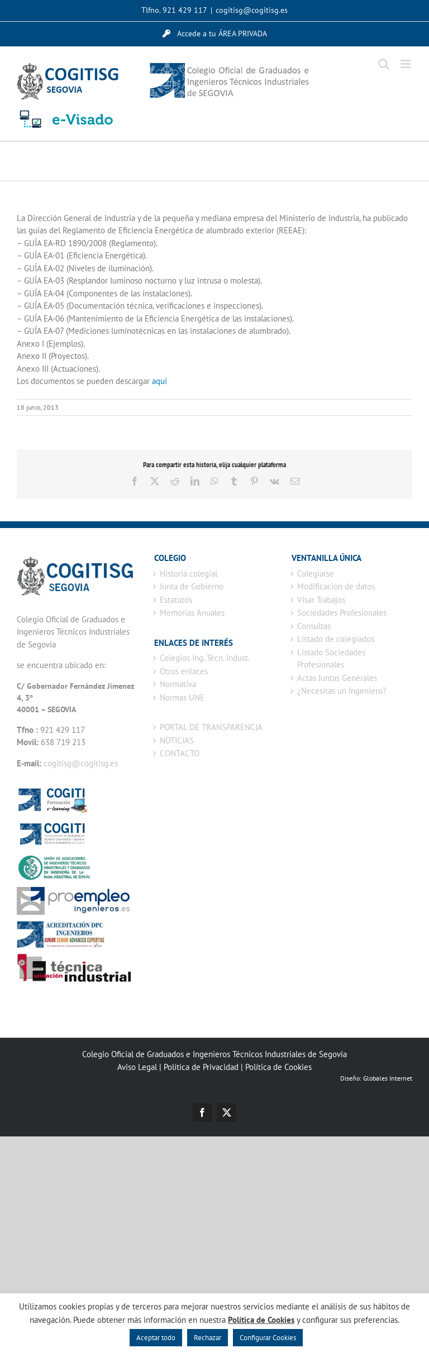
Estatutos (176, 599)
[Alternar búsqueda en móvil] (383, 64)
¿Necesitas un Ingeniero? (342, 690)
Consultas (314, 626)
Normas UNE (182, 697)
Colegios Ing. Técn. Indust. (205, 657)
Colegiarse (315, 573)
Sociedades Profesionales (342, 612)
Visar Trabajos (321, 599)
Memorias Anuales (192, 612)
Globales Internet (387, 1078)
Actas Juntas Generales (337, 678)
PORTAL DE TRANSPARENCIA (211, 727)
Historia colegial (188, 573)
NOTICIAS (177, 740)
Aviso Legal (137, 1067)
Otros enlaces (184, 671)
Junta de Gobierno (191, 586)
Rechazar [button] (207, 1337)
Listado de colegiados (335, 639)
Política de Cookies (278, 1067)
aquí (159, 381)
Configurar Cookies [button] (268, 1337)
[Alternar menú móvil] (406, 64)
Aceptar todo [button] (155, 1337)
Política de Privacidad (201, 1067)
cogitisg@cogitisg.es (252, 10)
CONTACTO (179, 753)
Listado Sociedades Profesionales (331, 658)
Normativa (178, 684)
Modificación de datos (336, 586)
